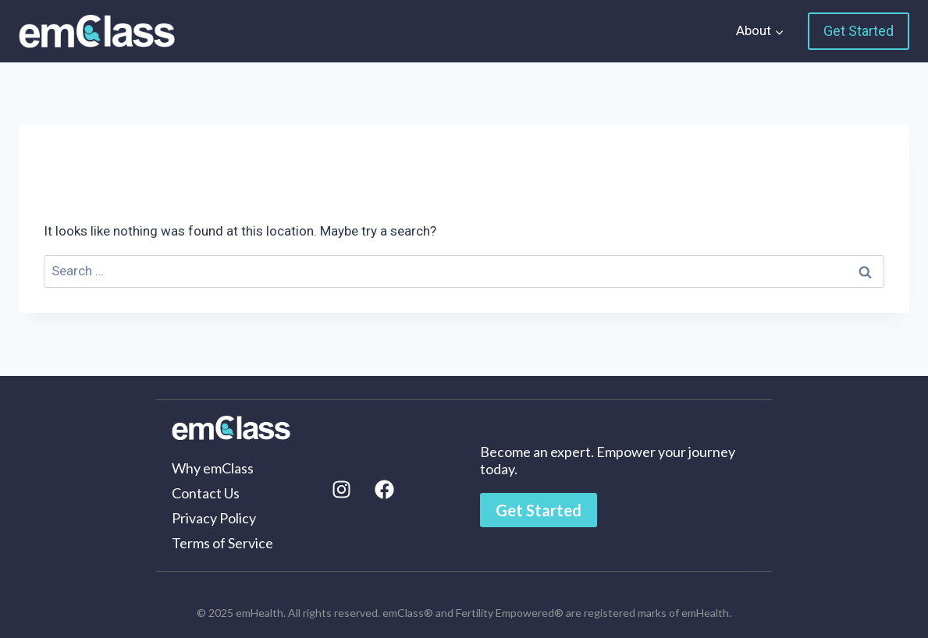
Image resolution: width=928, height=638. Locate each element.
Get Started (858, 31)
